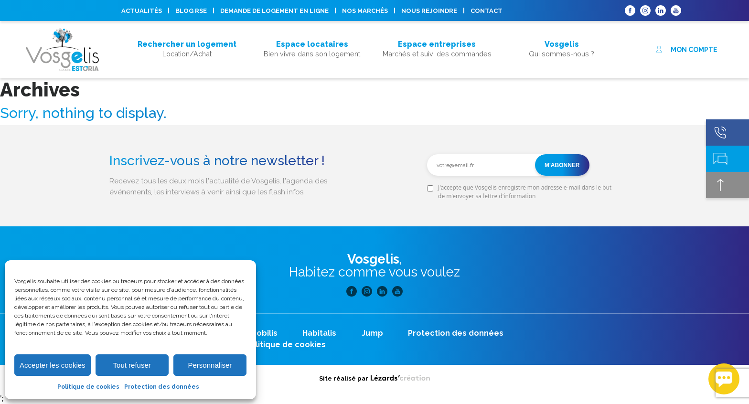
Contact (487, 10)
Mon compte (686, 49)
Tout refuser (132, 365)
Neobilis (262, 333)
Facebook (630, 10)
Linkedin (660, 10)
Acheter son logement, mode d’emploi (187, 61)
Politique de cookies (88, 386)
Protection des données (161, 386)
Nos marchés (365, 10)
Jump (372, 333)
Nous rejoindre (429, 10)
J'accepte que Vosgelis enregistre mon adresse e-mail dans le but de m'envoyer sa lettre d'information (524, 191)
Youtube (676, 10)
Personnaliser (210, 365)
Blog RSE (191, 10)
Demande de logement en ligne (274, 10)
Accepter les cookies (53, 365)
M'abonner (562, 165)
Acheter (187, 31)
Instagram (645, 10)
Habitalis (319, 333)
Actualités (141, 10)
